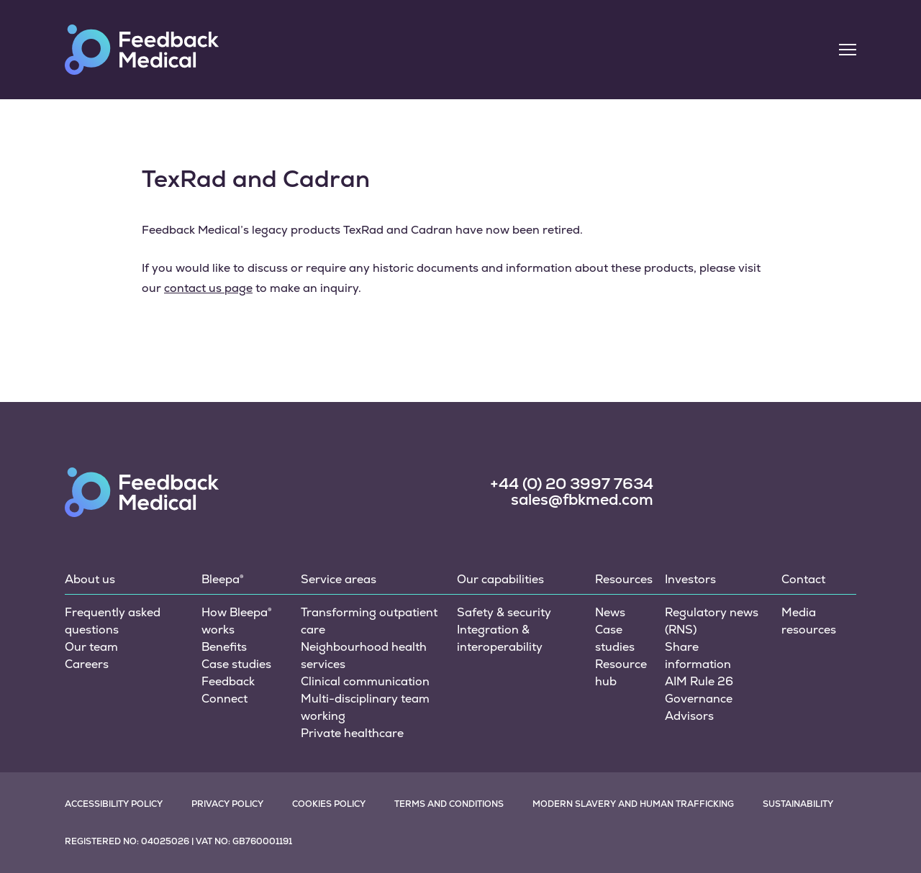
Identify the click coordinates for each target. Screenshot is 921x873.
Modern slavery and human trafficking (633, 804)
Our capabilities (500, 579)
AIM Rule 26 (699, 681)
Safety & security (504, 612)
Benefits (224, 646)
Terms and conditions (449, 804)
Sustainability (798, 804)
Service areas (338, 579)
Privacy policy (227, 804)
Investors (690, 579)
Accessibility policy (114, 804)
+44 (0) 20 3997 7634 (571, 484)
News (610, 612)
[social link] (703, 490)
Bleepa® (222, 579)
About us (90, 579)
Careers (87, 664)
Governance (698, 698)
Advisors (689, 715)
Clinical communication (365, 681)
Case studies (236, 664)
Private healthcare (352, 733)
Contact (803, 579)
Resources (624, 579)
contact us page (208, 288)
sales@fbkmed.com (582, 500)
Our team (91, 646)
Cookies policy (329, 804)
